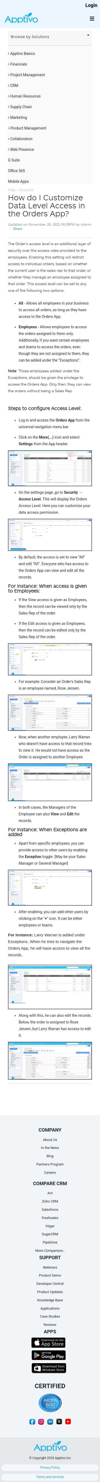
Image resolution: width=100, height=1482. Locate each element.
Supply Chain (20, 107)
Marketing (17, 117)
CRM (13, 85)
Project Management (26, 75)
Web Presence (21, 149)
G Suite (14, 160)
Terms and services (50, 1477)
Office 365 (16, 171)
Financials (17, 64)
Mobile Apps (18, 181)
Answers (26, 190)
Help (12, 190)
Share (17, 229)
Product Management (27, 128)
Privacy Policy (50, 1467)
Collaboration (20, 139)
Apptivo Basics (21, 53)
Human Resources (24, 96)
